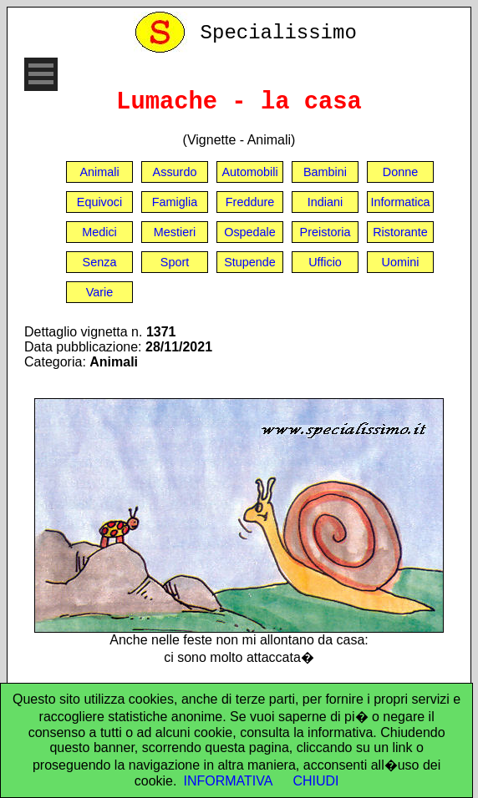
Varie (100, 292)
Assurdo (175, 172)
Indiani (325, 202)
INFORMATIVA (227, 781)
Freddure (250, 202)
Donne (400, 172)
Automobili (249, 172)
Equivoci (99, 202)
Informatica (400, 202)
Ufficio (325, 262)
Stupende (250, 262)
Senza (100, 262)
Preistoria (325, 232)
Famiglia (174, 202)
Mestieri (175, 232)
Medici (99, 232)
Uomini (401, 262)
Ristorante (400, 232)
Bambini (325, 172)
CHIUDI (315, 781)
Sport (174, 262)
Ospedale (250, 232)
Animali (99, 172)
